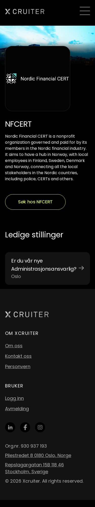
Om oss (14, 345)
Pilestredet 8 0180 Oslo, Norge (38, 455)
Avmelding (17, 408)
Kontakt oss (18, 356)
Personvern (17, 366)
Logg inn (14, 398)
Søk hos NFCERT (35, 202)
